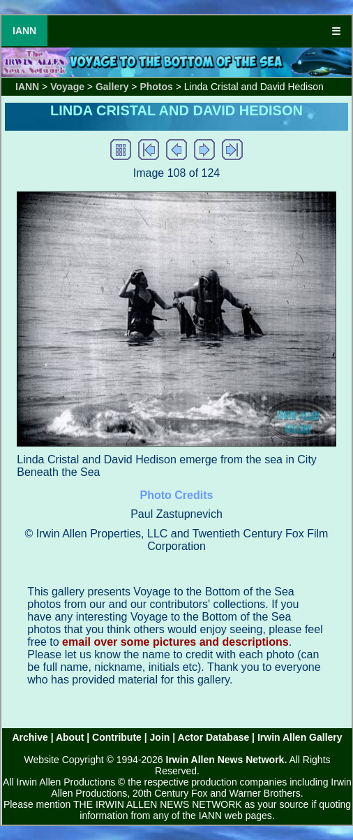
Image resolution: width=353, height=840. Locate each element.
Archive (29, 737)
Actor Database (214, 737)
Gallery (112, 86)
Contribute (117, 737)
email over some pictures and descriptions (175, 642)
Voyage (67, 86)
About (70, 737)
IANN (24, 30)
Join (160, 737)
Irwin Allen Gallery (300, 737)
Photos (156, 86)
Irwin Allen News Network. (226, 759)
